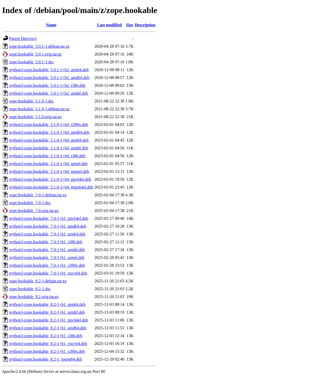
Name (51, 25)
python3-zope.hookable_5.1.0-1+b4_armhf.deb (48, 148)
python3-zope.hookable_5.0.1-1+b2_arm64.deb (49, 70)
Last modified (109, 25)
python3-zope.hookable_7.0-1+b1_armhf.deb (47, 249)
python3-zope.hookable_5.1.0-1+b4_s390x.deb (48, 124)
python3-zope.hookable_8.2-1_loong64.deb (45, 359)
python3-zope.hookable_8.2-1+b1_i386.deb (45, 335)
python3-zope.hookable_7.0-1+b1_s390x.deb (47, 265)
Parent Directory (23, 38)
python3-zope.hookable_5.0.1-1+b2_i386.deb (47, 85)
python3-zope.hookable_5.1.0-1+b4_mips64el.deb (51, 187)
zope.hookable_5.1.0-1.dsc (31, 101)
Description (145, 25)
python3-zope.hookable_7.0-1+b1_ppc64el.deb (48, 218)
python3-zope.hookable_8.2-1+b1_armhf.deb (47, 312)
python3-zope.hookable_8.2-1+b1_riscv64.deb (48, 343)
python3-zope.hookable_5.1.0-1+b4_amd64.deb (49, 132)
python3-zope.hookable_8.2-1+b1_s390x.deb (47, 351)
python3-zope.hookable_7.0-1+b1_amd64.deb (47, 226)
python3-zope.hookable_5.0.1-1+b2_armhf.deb (48, 93)
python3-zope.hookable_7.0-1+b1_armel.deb (46, 257)
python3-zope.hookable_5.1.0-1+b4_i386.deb (47, 156)
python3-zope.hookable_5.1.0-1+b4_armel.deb (48, 163)
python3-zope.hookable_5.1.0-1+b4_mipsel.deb (49, 171)
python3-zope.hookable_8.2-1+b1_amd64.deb (47, 328)
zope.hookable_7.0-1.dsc (30, 203)
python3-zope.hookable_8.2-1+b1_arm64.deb (47, 304)
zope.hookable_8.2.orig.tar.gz (34, 296)
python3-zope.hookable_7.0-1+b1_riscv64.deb (48, 273)
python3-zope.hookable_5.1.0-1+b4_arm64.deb (49, 140)
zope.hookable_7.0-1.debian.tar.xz (38, 195)
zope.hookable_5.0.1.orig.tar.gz (35, 54)
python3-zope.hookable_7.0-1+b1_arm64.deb (47, 234)
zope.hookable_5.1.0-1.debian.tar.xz (39, 109)
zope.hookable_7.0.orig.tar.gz (34, 210)
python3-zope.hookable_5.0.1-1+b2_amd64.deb (49, 77)
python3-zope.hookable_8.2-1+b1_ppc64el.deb (48, 320)
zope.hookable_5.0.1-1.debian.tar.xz (39, 46)
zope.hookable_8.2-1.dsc (30, 289)
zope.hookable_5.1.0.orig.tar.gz (35, 116)
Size (129, 25)
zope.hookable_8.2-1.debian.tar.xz (38, 281)
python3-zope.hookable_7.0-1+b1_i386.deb (45, 242)
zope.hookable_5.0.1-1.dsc (31, 62)
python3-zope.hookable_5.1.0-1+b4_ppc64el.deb (50, 179)
